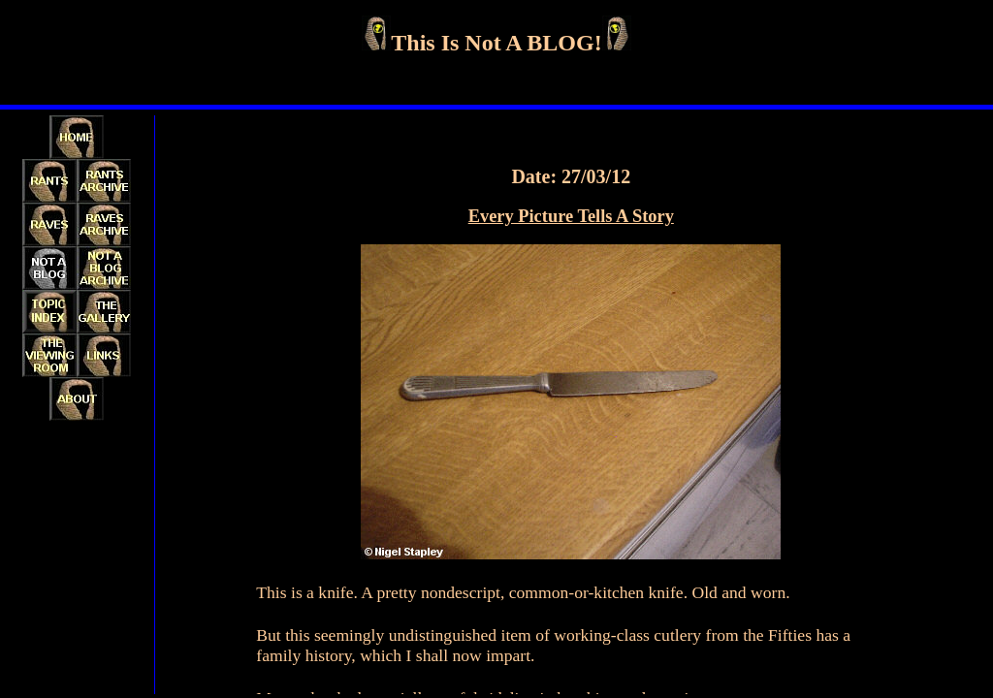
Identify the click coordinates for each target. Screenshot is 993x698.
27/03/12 (595, 176)
